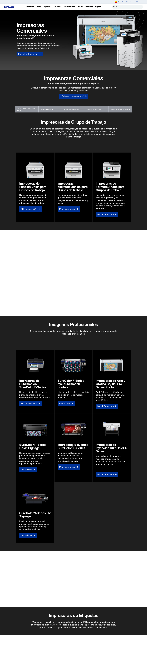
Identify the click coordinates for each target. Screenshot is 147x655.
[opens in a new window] (121, 640)
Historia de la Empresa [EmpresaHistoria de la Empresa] (78, 642)
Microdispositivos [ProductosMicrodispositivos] (12, 653)
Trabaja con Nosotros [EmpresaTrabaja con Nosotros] (78, 647)
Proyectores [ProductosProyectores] (10, 642)
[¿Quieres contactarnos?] (73, 96)
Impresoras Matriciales (94, 109)
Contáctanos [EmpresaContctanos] (75, 653)
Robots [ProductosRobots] (9, 650)
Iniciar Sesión (139, 2)
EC (117, 2)
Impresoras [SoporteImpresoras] (31, 639)
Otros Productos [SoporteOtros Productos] (33, 653)
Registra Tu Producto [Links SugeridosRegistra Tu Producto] (56, 639)
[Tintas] (38, 7)
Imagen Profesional (46, 109)
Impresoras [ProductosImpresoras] (10, 639)
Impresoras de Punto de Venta (120, 109)
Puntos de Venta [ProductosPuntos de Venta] (12, 647)
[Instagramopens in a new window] (116, 640)
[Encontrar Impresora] (30, 54)
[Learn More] (66, 317)
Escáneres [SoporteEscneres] (31, 644)
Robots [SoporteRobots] (30, 650)
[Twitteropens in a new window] (101, 640)
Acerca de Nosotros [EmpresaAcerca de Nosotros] (77, 639)
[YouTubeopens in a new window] (106, 640)
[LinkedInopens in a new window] (111, 640)
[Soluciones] (89, 7)
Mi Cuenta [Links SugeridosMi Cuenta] (52, 642)
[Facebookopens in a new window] (96, 640)
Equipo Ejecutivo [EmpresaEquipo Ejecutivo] (76, 644)
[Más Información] (30, 209)
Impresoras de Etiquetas (71, 109)
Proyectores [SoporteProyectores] (32, 642)
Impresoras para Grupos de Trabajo (26, 109)
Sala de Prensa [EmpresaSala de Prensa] (76, 650)
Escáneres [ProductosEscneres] (10, 644)
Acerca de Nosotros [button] (128, 2)
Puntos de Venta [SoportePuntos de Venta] (33, 647)
